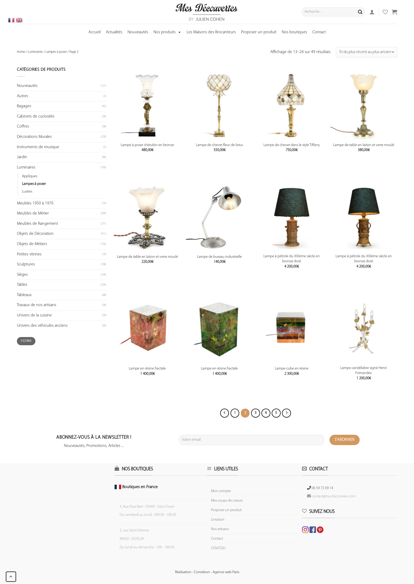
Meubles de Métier (33, 213)
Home (21, 52)
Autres (22, 96)
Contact (319, 32)
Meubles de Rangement (37, 224)
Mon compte (221, 491)
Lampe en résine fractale (147, 369)
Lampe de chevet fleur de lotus (219, 145)
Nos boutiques (294, 32)
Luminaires (35, 52)
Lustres (27, 192)
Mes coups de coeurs (227, 501)
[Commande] (366, 52)
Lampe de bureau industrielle (219, 257)
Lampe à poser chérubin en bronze (147, 145)
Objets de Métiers (32, 244)
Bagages (24, 106)
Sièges (22, 275)
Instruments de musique (38, 147)
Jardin (22, 157)
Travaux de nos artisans (36, 305)
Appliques (29, 176)
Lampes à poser (56, 52)
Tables (22, 285)
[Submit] (360, 11)
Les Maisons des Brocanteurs (211, 32)
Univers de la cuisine (34, 315)
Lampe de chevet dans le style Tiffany (292, 145)
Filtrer (26, 341)
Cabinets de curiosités (35, 116)
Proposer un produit (258, 32)
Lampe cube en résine (291, 369)
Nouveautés (138, 32)
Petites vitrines (29, 254)
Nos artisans (220, 529)
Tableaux (24, 295)
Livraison (217, 520)
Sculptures (26, 264)
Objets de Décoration (35, 234)
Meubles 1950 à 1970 (35, 203)
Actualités (114, 32)
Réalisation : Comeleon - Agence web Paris (207, 572)
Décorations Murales (34, 137)
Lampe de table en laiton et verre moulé (363, 145)
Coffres (23, 126)
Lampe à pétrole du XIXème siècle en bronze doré (292, 258)
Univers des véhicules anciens (42, 326)
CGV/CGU (218, 548)
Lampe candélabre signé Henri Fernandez (363, 370)
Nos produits (167, 32)
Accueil (94, 32)
